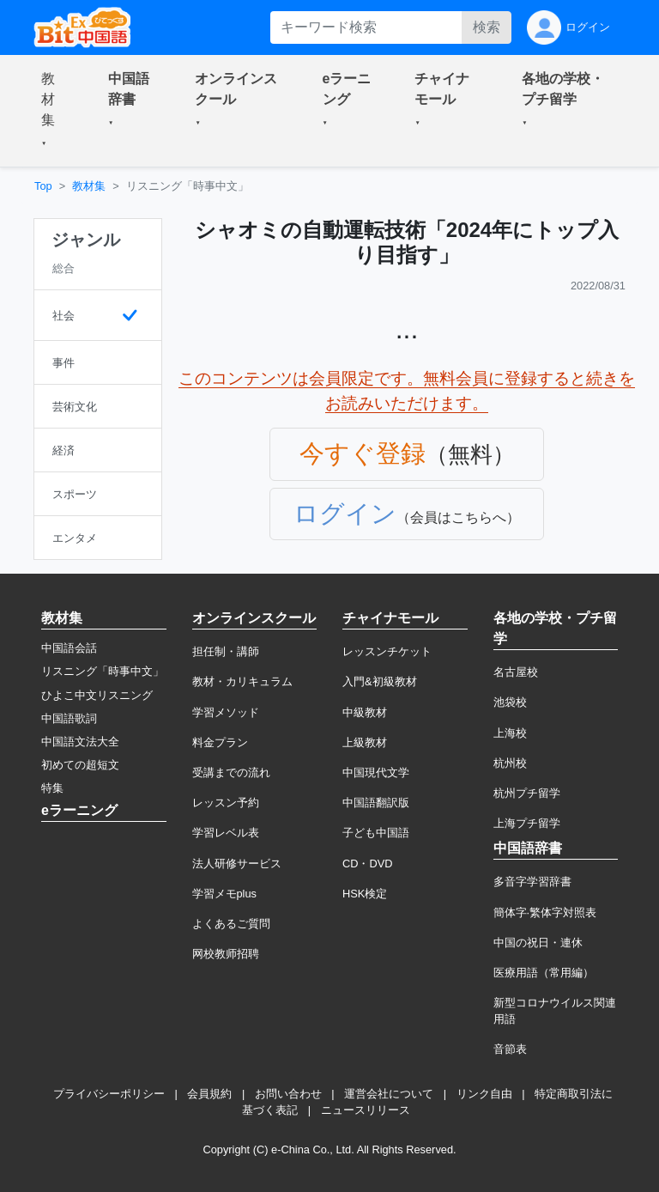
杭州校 (510, 763)
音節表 (510, 1049)
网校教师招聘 (225, 953)
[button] (54, 111)
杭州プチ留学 (526, 793)
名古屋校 (515, 672)
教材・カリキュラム (242, 681)
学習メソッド (225, 712)
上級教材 (364, 742)
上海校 (510, 733)
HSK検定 (364, 893)
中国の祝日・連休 (538, 942)
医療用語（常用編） (543, 972)
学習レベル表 (225, 832)
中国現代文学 (375, 772)
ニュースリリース (365, 1110)
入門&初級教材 (379, 681)
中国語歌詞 (69, 718)
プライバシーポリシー (109, 1093)
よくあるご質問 (231, 923)
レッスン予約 (225, 802)
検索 (486, 27)
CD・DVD (367, 863)
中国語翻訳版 (375, 802)
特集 (52, 787)
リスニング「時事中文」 (102, 671)
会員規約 (209, 1093)
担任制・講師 (225, 651)
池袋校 (510, 702)
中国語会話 (69, 648)
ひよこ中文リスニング (97, 695)
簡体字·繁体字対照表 (545, 912)
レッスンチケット (387, 651)
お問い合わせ (288, 1093)
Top (43, 185)
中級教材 (364, 712)
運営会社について (388, 1093)
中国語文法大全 (80, 741)
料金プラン (220, 742)
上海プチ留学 (526, 823)
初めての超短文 (80, 764)
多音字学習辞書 (532, 881)
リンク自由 (484, 1093)
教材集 (89, 185)
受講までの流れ (231, 772)
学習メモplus (224, 893)
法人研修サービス (236, 863)
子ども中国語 (375, 832)
